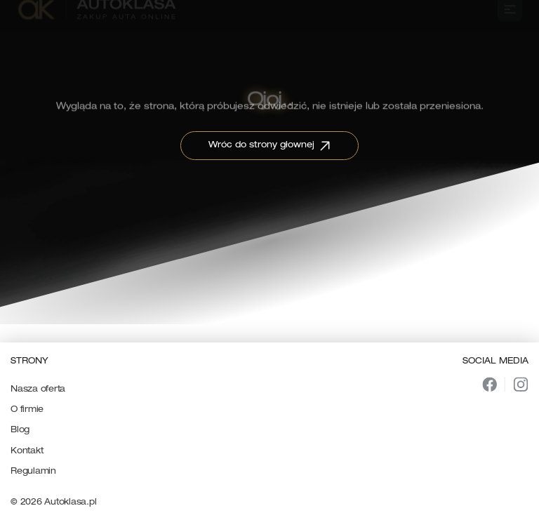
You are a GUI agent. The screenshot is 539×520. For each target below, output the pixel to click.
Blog (20, 430)
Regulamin (33, 471)
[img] (489, 384)
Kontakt (27, 451)
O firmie (27, 410)
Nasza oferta (38, 389)
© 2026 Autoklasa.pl (53, 502)
